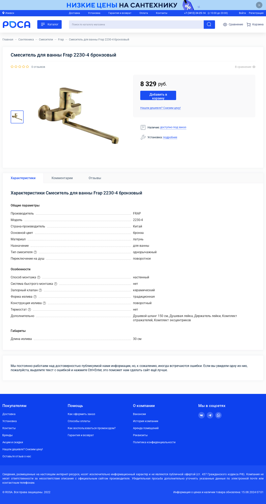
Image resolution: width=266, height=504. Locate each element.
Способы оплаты (79, 421)
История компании (145, 421)
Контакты (161, 13)
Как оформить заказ (81, 414)
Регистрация (256, 13)
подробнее (170, 137)
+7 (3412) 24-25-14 (195, 13)
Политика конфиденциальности (154, 442)
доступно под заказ (173, 127)
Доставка (74, 13)
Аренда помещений (146, 428)
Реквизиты (140, 435)
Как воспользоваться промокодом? (92, 428)
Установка (94, 13)
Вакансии (139, 414)
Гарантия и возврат (119, 13)
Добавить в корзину (158, 96)
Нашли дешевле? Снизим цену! (160, 107)
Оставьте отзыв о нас (16, 456)
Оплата (143, 13)
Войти (242, 13)
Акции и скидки (12, 442)
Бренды (7, 435)
